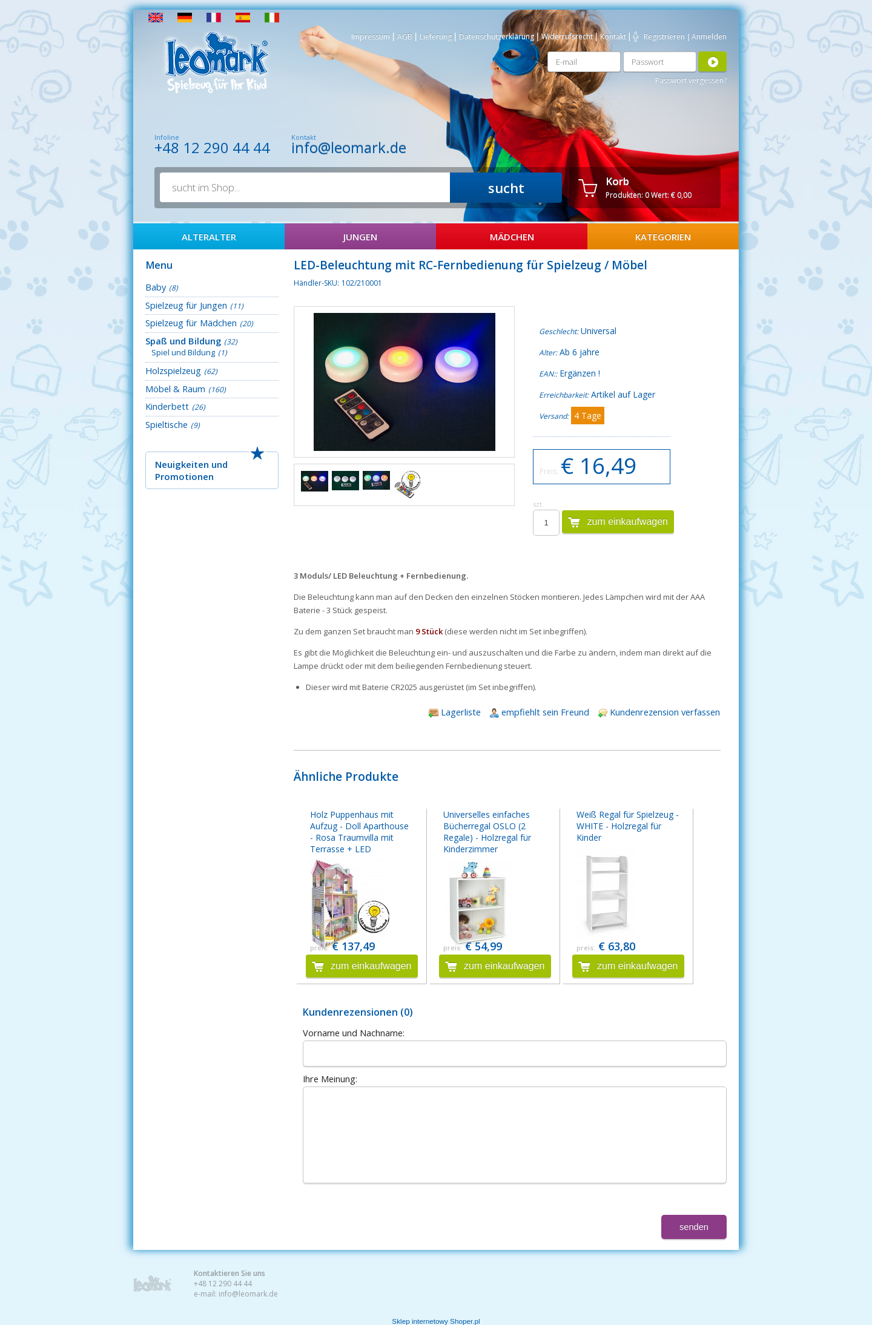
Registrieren (664, 36)
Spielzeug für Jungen (186, 305)
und (219, 464)
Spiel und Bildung (183, 352)
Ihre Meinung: (330, 1079)
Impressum (370, 36)
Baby (155, 287)
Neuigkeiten (182, 464)
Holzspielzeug (173, 370)
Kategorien (663, 237)
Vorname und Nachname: (354, 1033)
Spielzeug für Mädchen (191, 323)
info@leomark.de (348, 147)
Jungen (360, 237)
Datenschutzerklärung (496, 36)
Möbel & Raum (175, 389)
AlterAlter (209, 237)
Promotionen (184, 476)
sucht (506, 188)
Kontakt (613, 36)
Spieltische (166, 424)
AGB (404, 36)
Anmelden (709, 36)
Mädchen (512, 237)
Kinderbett (167, 406)
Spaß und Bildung (183, 341)
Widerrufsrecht (567, 36)
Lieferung (436, 36)
